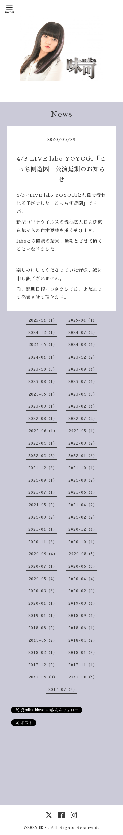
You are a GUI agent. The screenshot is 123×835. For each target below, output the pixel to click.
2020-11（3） (42, 542)
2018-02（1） (42, 653)
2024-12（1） (42, 333)
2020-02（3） (82, 591)
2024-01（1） (42, 357)
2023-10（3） (42, 369)
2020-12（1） (82, 529)
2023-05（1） (43, 394)
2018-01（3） (82, 653)
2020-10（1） (82, 542)
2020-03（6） (42, 591)
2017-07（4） (62, 690)
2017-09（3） (43, 677)
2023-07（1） (82, 382)
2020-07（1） (42, 566)
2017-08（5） (83, 677)
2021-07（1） (42, 492)
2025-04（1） (82, 320)
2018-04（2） (82, 640)
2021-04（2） (82, 505)
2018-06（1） (82, 628)
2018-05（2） (43, 640)
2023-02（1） (82, 406)
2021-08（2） (82, 480)
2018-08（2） (42, 628)
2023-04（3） (82, 394)
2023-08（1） (42, 382)
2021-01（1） (42, 529)
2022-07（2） (82, 419)
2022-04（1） (42, 443)
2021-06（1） (82, 492)
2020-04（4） (82, 579)
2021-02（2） (82, 517)
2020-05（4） (43, 579)
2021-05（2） (43, 505)
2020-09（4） (43, 554)
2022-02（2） (42, 456)
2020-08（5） (83, 554)
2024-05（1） (43, 345)
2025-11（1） (43, 320)
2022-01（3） (82, 456)
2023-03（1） (42, 406)
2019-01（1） (42, 616)
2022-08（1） (42, 419)
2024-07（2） (82, 333)
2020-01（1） (42, 603)
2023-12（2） (82, 357)
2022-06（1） (43, 431)
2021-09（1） (42, 480)
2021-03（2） (42, 517)
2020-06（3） (82, 566)
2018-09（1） (82, 616)
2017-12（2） (42, 665)
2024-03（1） (82, 345)
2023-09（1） (82, 369)
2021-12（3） (42, 468)
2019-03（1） (82, 603)
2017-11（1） (82, 665)
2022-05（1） (83, 431)
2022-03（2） (82, 443)
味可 (43, 828)
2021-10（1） (82, 468)
